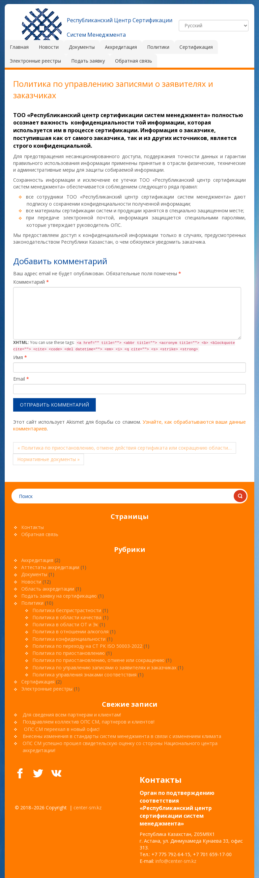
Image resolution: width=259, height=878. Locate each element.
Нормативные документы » (48, 459)
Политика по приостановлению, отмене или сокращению (98, 660)
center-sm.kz (88, 807)
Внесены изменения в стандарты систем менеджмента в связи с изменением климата (122, 736)
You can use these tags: (124, 346)
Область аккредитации (47, 589)
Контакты (32, 527)
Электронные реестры (47, 689)
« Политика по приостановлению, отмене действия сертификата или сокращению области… (125, 448)
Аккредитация (37, 560)
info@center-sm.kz (175, 861)
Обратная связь (39, 534)
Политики (32, 603)
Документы (34, 574)
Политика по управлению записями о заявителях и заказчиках (104, 667)
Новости (31, 581)
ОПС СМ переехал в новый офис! (61, 729)
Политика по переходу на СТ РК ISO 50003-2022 (87, 646)
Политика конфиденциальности (69, 639)
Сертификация (38, 681)
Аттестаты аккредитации (50, 567)
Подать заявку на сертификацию (59, 596)
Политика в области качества (67, 617)
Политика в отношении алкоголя (70, 631)
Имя (20, 357)
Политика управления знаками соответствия (84, 674)
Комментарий (31, 282)
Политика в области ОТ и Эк (65, 624)
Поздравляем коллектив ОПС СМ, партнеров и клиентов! (89, 721)
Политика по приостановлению (68, 653)
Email (21, 379)
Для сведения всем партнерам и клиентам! (72, 714)
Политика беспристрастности (66, 610)
